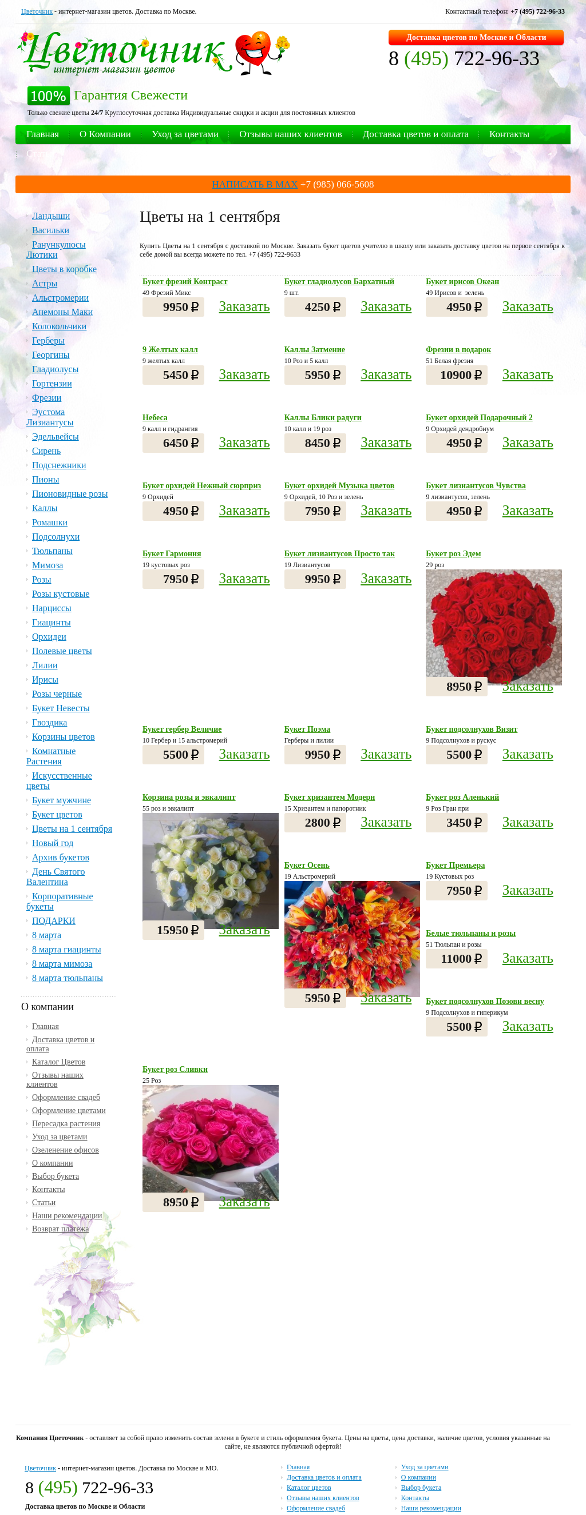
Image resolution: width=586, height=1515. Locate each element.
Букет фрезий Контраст (185, 281)
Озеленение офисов (65, 1150)
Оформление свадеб (66, 1097)
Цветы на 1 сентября (72, 829)
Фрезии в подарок (458, 349)
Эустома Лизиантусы (50, 417)
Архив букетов (60, 857)
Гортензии (52, 383)
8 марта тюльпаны (67, 978)
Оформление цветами (69, 1110)
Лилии (45, 665)
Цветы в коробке (64, 269)
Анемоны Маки (62, 312)
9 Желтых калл (170, 349)
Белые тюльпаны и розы (471, 933)
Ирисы (45, 679)
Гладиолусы (55, 369)
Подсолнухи (56, 536)
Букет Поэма (307, 729)
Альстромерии (60, 297)
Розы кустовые (60, 594)
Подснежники (59, 465)
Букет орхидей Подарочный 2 (479, 417)
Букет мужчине (61, 800)
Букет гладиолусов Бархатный (339, 281)
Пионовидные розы (70, 494)
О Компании (105, 134)
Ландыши (51, 216)
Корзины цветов (63, 736)
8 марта (46, 935)
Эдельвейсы (55, 436)
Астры (44, 283)
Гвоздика (49, 722)
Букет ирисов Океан (462, 281)
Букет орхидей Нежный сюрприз (201, 485)
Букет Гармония (171, 553)
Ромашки (50, 522)
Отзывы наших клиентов (290, 134)
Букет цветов (57, 814)
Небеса (155, 417)
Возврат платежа (60, 1229)
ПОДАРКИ (54, 921)
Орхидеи (49, 636)
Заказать (244, 306)
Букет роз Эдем (453, 553)
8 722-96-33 (464, 58)
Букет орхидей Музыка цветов (339, 485)
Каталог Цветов (58, 1062)
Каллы (44, 508)
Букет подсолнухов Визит (471, 729)
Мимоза (47, 565)
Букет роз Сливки (175, 1069)
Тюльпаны (52, 551)
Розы (42, 579)
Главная (42, 134)
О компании (52, 1163)
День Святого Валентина (55, 877)
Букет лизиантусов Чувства (476, 485)
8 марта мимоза (62, 963)
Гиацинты (51, 622)
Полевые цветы (62, 651)
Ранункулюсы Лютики (56, 250)
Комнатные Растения (51, 756)
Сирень (46, 451)
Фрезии (46, 397)
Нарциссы (52, 608)
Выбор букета (55, 1176)
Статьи (40, 153)
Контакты (509, 134)
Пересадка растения (66, 1123)
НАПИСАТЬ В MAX (255, 184)
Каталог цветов (309, 1488)
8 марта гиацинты (66, 949)
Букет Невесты (61, 708)
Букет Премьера (455, 865)
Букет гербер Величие (181, 729)
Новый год (52, 843)
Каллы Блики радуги (323, 417)
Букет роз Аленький (462, 797)
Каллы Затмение (314, 349)
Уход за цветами (185, 134)
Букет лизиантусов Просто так (339, 553)
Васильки (50, 230)
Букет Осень (307, 865)
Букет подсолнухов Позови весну (485, 1001)
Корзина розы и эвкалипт (189, 797)
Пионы (45, 479)
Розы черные (57, 694)
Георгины (51, 355)
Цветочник (37, 11)
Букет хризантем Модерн (329, 797)
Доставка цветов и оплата (416, 134)
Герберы (48, 340)
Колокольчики (59, 326)
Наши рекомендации (67, 1215)
